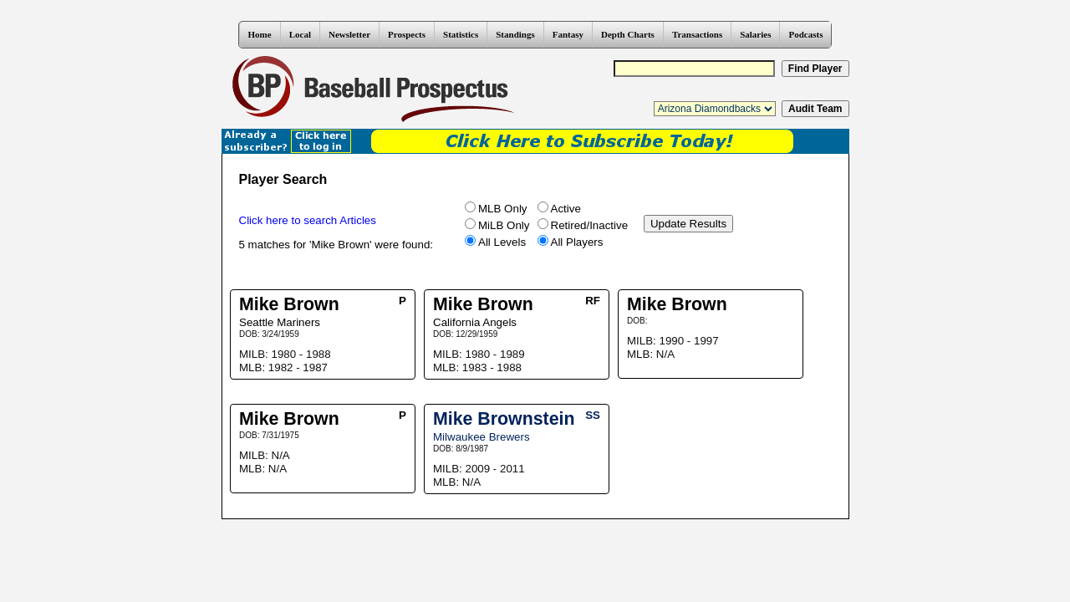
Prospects (406, 34)
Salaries (755, 34)
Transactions (697, 34)
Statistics (460, 34)
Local (300, 34)
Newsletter (349, 34)
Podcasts (805, 34)
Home (260, 34)
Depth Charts (628, 34)
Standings (515, 34)
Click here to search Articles (307, 220)
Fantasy (568, 34)
